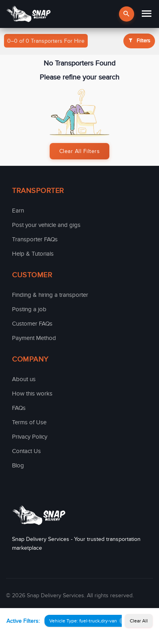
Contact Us (26, 451)
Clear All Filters (79, 151)
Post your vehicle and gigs (46, 225)
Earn (18, 210)
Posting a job (29, 309)
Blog (18, 465)
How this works (32, 393)
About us (24, 379)
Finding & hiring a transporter (50, 294)
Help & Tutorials (33, 253)
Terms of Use (29, 422)
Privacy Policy (29, 436)
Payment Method (34, 338)
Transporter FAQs (35, 239)
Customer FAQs (32, 323)
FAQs (19, 407)
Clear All (139, 621)
